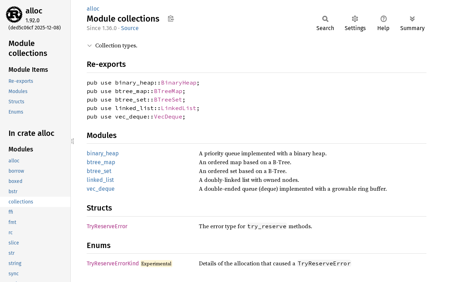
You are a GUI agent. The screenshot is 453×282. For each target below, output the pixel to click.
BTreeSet (168, 99)
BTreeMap (168, 90)
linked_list (100, 180)
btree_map (101, 162)
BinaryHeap (178, 82)
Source (130, 28)
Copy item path (171, 18)
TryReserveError (107, 226)
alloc (33, 11)
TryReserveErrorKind (113, 263)
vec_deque (101, 188)
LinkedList (178, 107)
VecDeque (168, 116)
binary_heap (103, 153)
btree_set (99, 171)
